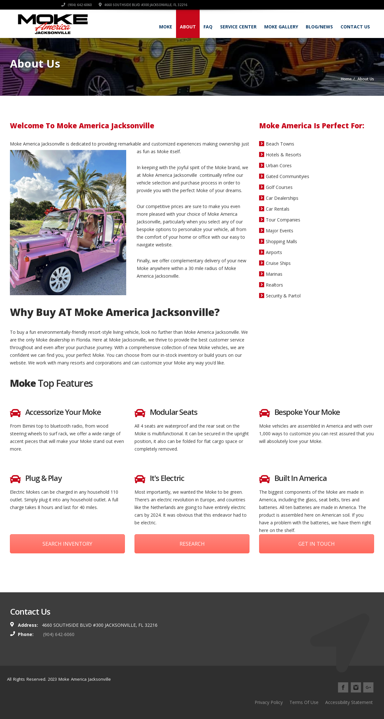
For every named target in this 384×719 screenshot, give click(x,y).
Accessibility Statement (349, 702)
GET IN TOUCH (316, 543)
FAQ (208, 27)
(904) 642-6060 (263, 5)
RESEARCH (192, 543)
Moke (165, 27)
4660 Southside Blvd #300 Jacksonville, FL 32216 (330, 5)
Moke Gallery (281, 27)
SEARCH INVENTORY (67, 543)
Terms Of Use (304, 702)
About (188, 27)
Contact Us (355, 27)
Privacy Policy (269, 702)
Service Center (238, 27)
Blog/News (319, 27)
